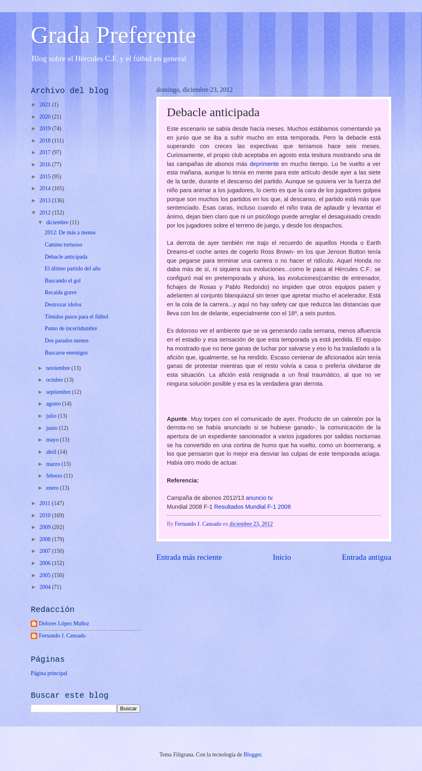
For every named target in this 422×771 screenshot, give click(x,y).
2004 (45, 587)
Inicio (282, 557)
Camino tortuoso (63, 245)
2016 (45, 164)
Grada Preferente (113, 34)
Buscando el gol (63, 281)
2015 (45, 177)
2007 (45, 551)
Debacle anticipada (66, 257)
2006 (45, 563)
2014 (45, 188)
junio (52, 428)
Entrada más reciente (189, 557)
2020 (45, 117)
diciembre (58, 222)
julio (52, 416)
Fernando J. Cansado (62, 636)
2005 (45, 575)
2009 (45, 527)
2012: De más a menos (70, 232)
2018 (45, 141)
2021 (45, 105)
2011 (45, 503)
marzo (54, 464)
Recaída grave (61, 292)
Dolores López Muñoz (64, 623)
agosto (54, 404)
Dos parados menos (66, 341)
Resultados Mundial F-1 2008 (252, 506)
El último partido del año (72, 268)
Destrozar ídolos (63, 305)
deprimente (265, 164)
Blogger (252, 755)
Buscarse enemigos (66, 353)
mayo (53, 440)
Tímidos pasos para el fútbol (76, 317)
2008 (45, 539)
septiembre (59, 392)
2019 (45, 128)
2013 (45, 201)
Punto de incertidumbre (71, 328)
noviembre (58, 368)
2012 (45, 213)
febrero (55, 476)
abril (52, 452)
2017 (45, 152)
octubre (55, 380)
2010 (45, 515)
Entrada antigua (366, 557)
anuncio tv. (260, 498)
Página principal (49, 673)
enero (53, 488)
